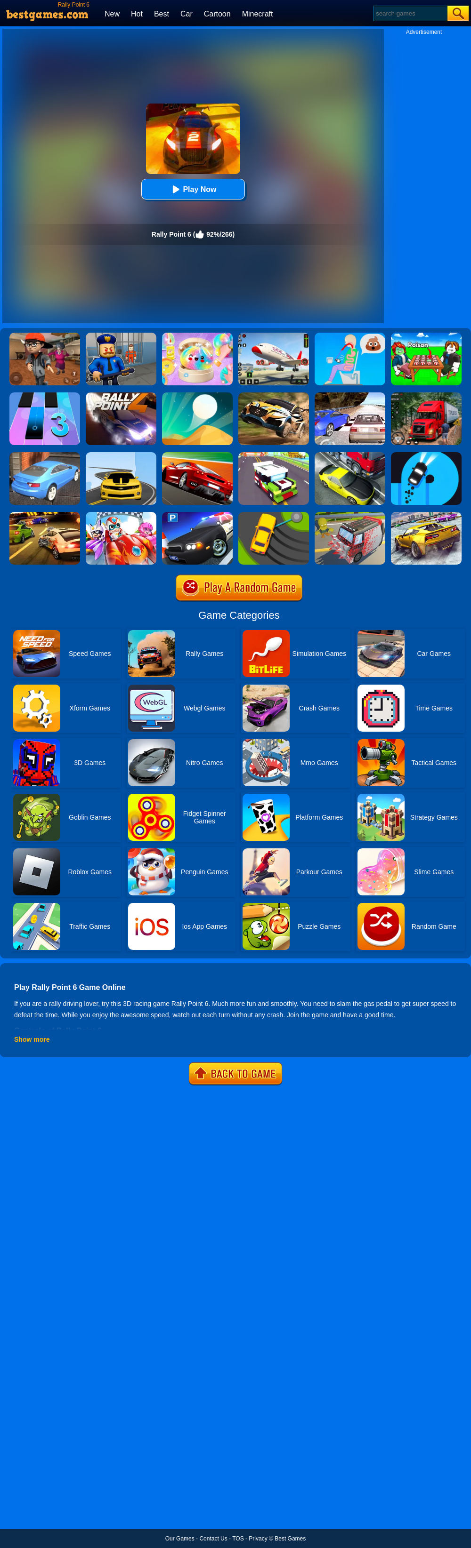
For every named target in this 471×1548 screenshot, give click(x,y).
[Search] (410, 13)
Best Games (290, 1538)
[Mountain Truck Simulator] (426, 395)
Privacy (258, 1538)
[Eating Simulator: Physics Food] (350, 336)
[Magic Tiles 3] (44, 395)
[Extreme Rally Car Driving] (426, 515)
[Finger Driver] (426, 455)
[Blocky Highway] (273, 455)
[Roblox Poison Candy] (426, 336)
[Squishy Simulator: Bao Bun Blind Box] (197, 336)
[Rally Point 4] (121, 395)
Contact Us (213, 1538)
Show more (31, 1039)
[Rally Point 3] (273, 395)
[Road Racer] (121, 455)
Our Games (180, 1538)
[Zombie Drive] (350, 515)
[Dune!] (197, 395)
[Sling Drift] (273, 515)
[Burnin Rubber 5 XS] (44, 515)
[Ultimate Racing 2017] (350, 395)
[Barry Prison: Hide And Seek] (121, 336)
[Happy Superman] (121, 515)
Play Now (193, 189)
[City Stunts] (44, 455)
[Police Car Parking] (197, 515)
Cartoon (217, 14)
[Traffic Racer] (350, 455)
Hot (137, 14)
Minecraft (257, 14)
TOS (238, 1538)
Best (161, 14)
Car (186, 14)
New (112, 14)
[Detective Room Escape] (44, 336)
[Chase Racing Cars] (197, 455)
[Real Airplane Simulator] (273, 336)
